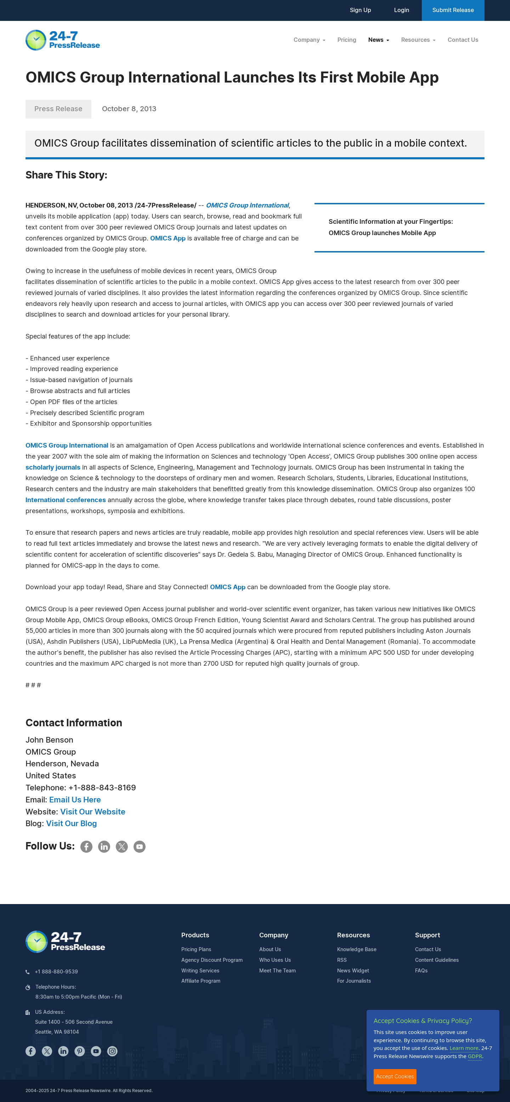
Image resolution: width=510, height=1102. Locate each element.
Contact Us (463, 40)
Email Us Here (75, 800)
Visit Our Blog (71, 824)
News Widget (353, 970)
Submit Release (453, 10)
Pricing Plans (196, 949)
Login (401, 10)
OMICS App (168, 238)
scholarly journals (53, 468)
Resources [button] (416, 40)
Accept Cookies (395, 1076)
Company (273, 935)
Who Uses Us (275, 960)
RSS (342, 960)
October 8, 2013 (129, 109)
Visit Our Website (92, 812)
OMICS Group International (67, 446)
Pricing (347, 40)
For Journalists (354, 981)
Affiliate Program (200, 981)
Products (195, 935)
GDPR (475, 1056)
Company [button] (307, 40)
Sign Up (360, 10)
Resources (353, 935)
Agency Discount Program (212, 960)
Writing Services (200, 970)
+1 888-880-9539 (56, 972)
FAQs (421, 970)
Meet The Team (277, 970)
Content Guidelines (437, 960)
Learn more (464, 1047)
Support (427, 935)
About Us (270, 949)
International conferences (66, 500)
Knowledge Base (356, 949)
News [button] (376, 40)
